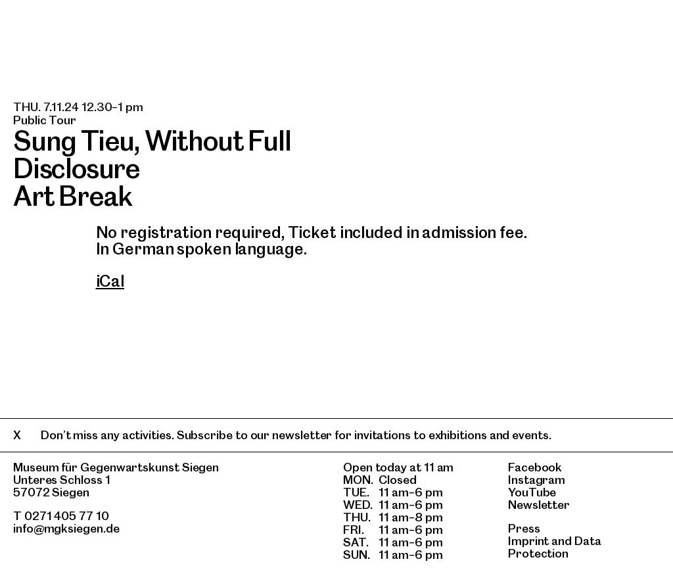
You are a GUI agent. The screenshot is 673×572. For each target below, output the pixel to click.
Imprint (528, 541)
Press (524, 528)
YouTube (532, 492)
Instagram (536, 480)
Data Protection (554, 547)
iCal (110, 281)
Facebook (535, 467)
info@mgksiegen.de (66, 528)
